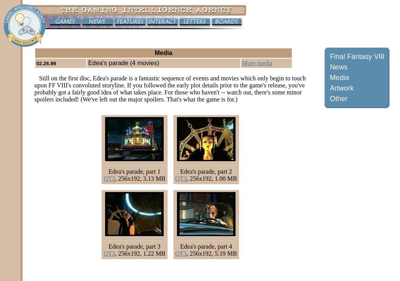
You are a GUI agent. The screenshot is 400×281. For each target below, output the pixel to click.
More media (257, 63)
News (338, 67)
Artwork (342, 88)
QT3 (109, 178)
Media (339, 78)
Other (338, 99)
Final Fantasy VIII (357, 56)
